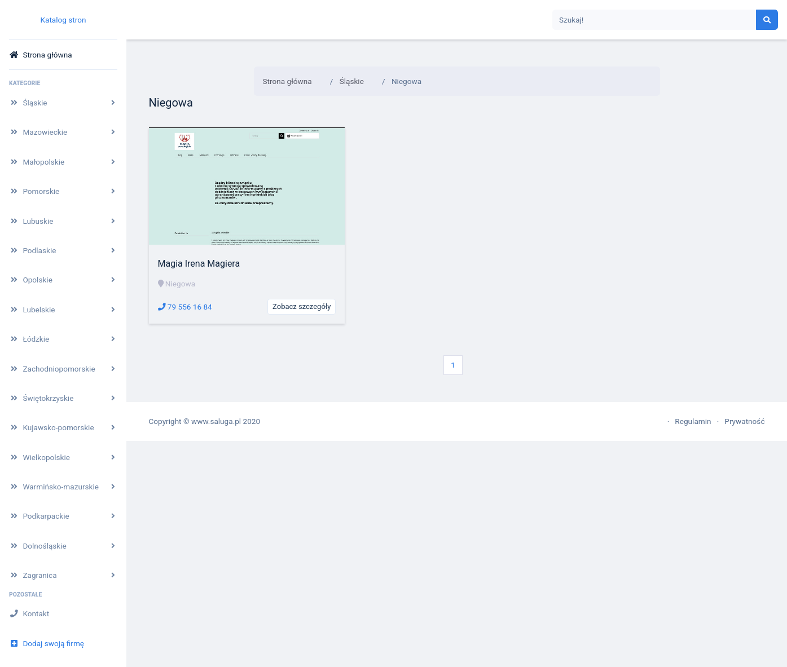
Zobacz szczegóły (301, 306)
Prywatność (744, 421)
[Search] (654, 20)
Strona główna (287, 81)
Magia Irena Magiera (199, 263)
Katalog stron (63, 19)
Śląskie (352, 81)
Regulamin (693, 421)
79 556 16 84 (185, 306)
